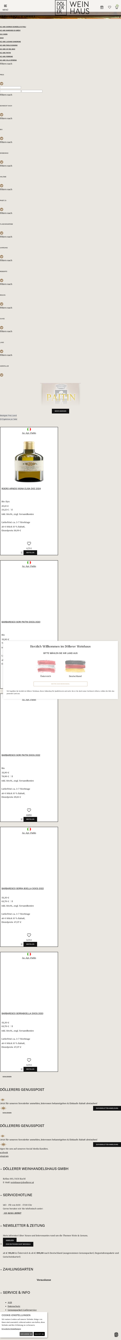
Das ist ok (39, 1334)
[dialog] (23, 1325)
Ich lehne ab (26, 1334)
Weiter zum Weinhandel (60, 684)
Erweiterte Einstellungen (11, 1329)
